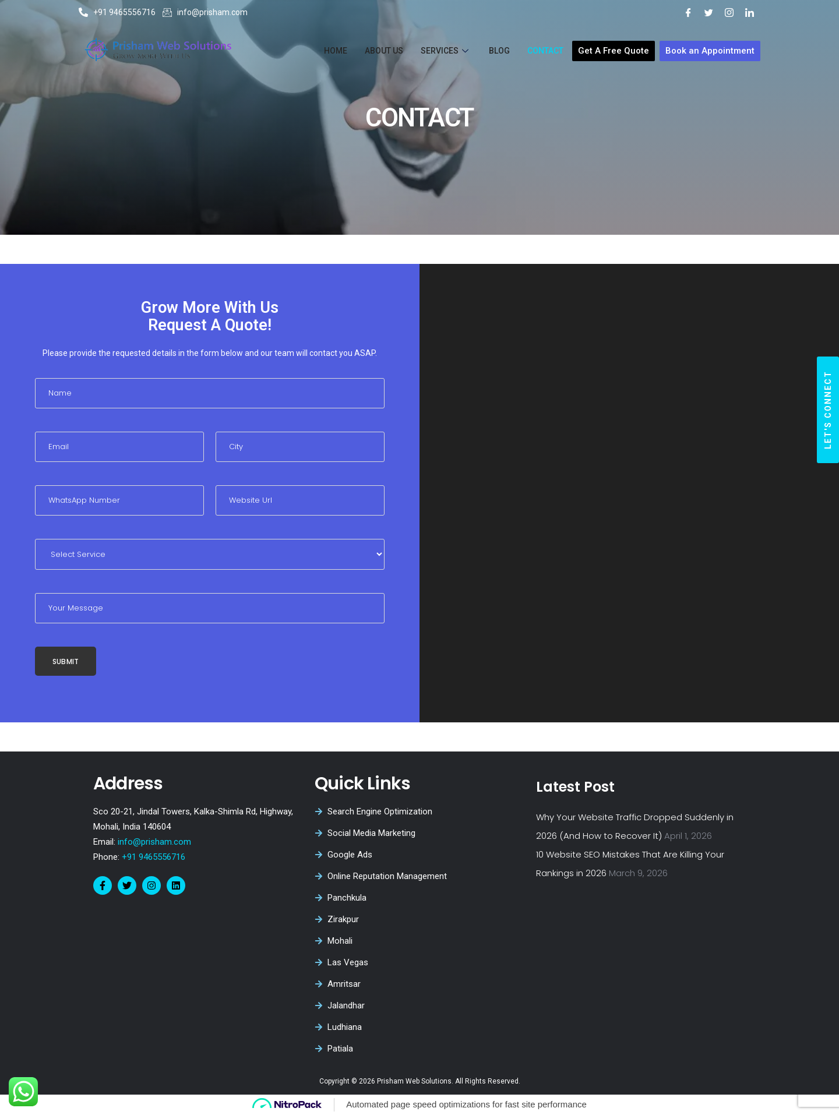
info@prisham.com (154, 842)
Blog (499, 50)
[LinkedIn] (749, 12)
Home (335, 50)
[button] (828, 410)
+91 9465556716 (152, 857)
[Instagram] (729, 12)
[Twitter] (708, 12)
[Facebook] (688, 12)
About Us (384, 50)
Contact (545, 50)
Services (446, 50)
